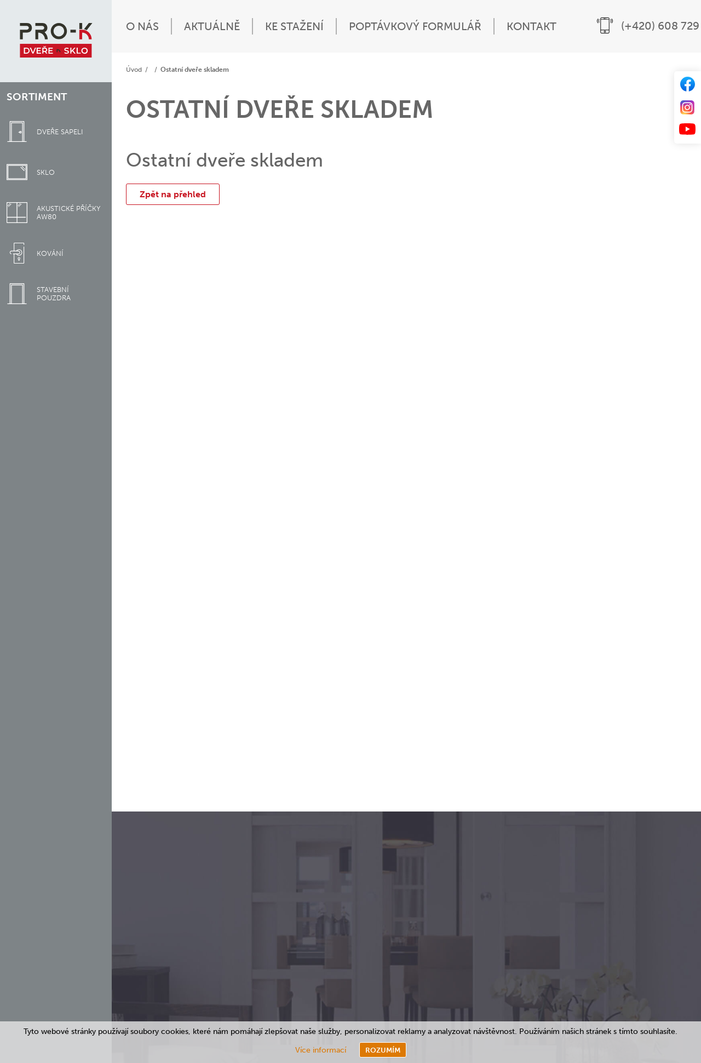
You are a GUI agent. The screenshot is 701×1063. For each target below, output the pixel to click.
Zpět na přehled (173, 194)
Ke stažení (294, 26)
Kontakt (531, 26)
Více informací (320, 1050)
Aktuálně (212, 26)
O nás (142, 26)
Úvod (134, 69)
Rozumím (382, 1049)
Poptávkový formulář (415, 26)
